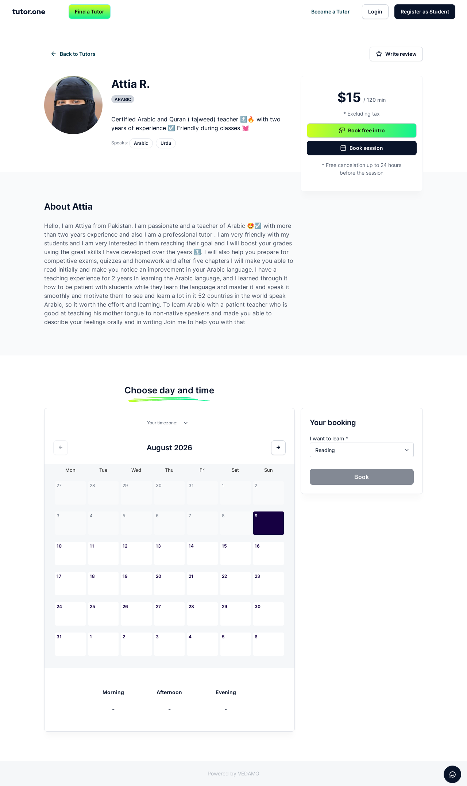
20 (158, 576)
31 (59, 636)
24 (59, 606)
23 (257, 576)
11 (92, 546)
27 (158, 606)
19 (125, 576)
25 (92, 606)
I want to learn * (329, 438)
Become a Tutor (330, 11)
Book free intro (362, 130)
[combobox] (186, 424)
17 (59, 576)
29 (224, 606)
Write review (396, 54)
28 (191, 606)
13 (158, 546)
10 (59, 546)
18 (92, 576)
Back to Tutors (73, 54)
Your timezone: (162, 422)
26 (125, 606)
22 (224, 576)
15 (224, 546)
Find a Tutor (89, 11)
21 (191, 576)
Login (375, 11)
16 (257, 546)
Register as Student (425, 11)
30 (257, 606)
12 (125, 546)
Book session (361, 148)
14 (191, 546)
